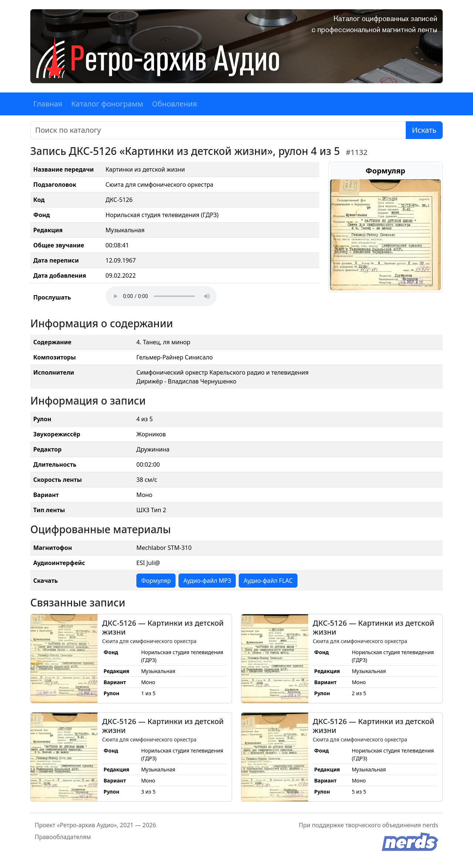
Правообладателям (63, 837)
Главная (47, 104)
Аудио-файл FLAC (268, 581)
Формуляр (156, 581)
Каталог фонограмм (107, 104)
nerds (430, 825)
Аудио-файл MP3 (207, 581)
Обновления (174, 104)
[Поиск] (218, 130)
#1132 (357, 152)
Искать (424, 130)
